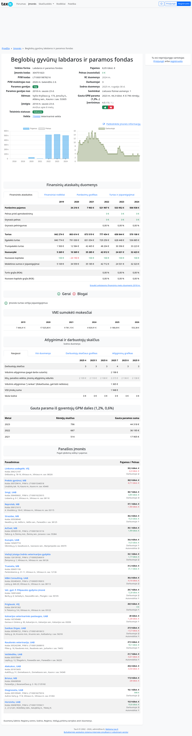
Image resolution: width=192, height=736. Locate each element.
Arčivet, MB (11, 528)
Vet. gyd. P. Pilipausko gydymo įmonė (25, 589)
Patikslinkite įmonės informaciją (121, 124)
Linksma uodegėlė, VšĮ (17, 468)
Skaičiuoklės (45, 3)
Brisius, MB (11, 678)
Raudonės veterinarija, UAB (19, 642)
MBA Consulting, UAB (16, 578)
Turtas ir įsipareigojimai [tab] (121, 194)
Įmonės (32, 3)
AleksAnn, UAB (13, 666)
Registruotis (183, 3)
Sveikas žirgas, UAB (15, 628)
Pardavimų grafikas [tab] (87, 194)
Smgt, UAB (10, 492)
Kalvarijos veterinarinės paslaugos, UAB (26, 616)
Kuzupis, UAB (12, 539)
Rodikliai (60, 3)
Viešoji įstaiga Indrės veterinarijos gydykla (28, 554)
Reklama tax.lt (111, 729)
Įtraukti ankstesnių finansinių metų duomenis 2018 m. (115, 285)
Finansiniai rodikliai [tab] (54, 194)
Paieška (72, 3)
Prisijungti (171, 3)
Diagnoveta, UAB (14, 689)
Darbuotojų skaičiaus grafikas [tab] (81, 353)
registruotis (176, 61)
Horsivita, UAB (12, 701)
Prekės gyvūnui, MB (15, 480)
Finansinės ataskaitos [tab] (21, 194)
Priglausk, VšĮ (12, 604)
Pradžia (6, 48)
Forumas (21, 3)
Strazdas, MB (12, 516)
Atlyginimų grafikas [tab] (122, 353)
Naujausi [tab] (15, 353)
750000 (36, 116)
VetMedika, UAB (13, 654)
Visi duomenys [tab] (43, 353)
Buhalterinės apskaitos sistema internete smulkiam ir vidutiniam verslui (96, 732)
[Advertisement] (72, 170)
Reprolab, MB (12, 504)
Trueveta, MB (12, 566)
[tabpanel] (72, 243)
